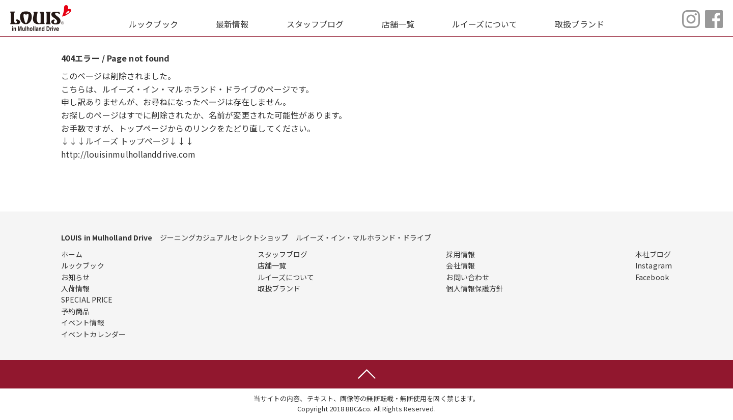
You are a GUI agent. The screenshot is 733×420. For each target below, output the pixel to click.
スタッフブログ (315, 24)
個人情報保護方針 (474, 288)
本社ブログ (653, 254)
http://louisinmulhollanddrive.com (128, 154)
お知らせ (75, 277)
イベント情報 (82, 322)
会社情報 (460, 265)
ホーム (71, 254)
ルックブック (153, 24)
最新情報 (232, 24)
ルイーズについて (484, 24)
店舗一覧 (398, 24)
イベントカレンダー (93, 334)
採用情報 (460, 254)
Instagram (653, 265)
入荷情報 (75, 288)
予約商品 (75, 311)
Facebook (652, 277)
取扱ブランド (579, 24)
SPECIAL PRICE (86, 299)
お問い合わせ (467, 277)
